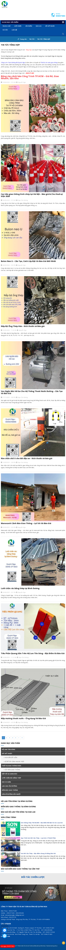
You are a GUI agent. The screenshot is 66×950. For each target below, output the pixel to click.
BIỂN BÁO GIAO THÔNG (10, 790)
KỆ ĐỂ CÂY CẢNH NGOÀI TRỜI (14, 761)
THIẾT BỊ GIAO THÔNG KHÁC (11, 766)
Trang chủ (6, 26)
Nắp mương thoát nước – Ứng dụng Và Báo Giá (23, 718)
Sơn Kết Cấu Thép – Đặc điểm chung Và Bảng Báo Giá (38, 853)
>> (22, 738)
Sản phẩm (28, 26)
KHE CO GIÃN (6, 782)
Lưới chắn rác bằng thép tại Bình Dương (20, 588)
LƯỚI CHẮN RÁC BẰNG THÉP (11, 778)
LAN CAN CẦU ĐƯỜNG (9, 786)
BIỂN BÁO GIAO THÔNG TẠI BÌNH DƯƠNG (18, 806)
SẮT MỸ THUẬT (50, 26)
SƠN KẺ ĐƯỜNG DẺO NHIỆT (11, 794)
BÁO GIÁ (38, 26)
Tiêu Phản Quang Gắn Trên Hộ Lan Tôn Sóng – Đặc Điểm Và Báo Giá (33, 653)
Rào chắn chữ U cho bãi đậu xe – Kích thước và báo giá (26, 458)
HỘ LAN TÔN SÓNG (8, 749)
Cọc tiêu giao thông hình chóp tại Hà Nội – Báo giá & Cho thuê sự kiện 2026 (32, 195)
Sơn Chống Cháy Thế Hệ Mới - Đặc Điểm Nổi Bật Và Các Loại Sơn (42, 823)
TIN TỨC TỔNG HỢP (43, 39)
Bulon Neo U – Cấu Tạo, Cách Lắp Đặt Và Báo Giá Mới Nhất (28, 261)
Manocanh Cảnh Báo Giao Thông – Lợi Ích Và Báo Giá (26, 523)
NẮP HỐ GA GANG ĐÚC (9, 774)
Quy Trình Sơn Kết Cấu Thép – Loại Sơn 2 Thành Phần (38, 838)
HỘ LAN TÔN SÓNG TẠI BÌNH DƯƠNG (16, 801)
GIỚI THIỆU (18, 26)
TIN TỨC (32, 39)
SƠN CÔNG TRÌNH (8, 817)
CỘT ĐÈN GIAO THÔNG (12, 770)
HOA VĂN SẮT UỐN (10, 757)
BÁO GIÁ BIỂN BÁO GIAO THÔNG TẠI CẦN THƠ (20, 869)
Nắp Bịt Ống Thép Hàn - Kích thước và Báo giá (23, 326)
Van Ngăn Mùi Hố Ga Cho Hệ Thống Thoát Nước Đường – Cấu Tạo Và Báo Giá (32, 392)
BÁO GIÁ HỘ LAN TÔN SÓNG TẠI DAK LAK (18, 812)
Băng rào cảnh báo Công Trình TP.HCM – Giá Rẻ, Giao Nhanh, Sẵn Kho (30, 77)
